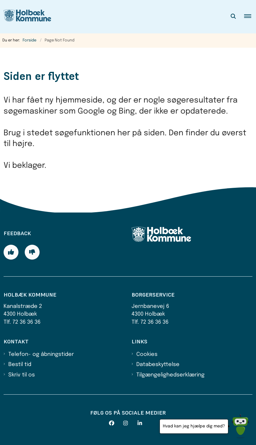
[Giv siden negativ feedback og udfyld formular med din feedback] (32, 252)
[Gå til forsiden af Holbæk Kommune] (25, 17)
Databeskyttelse (157, 364)
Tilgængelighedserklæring (170, 375)
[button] (250, 16)
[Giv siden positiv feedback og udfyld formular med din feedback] (11, 252)
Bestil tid (19, 364)
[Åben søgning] (233, 17)
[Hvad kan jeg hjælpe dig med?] (240, 426)
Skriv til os (21, 375)
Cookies (146, 354)
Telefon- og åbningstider (41, 354)
